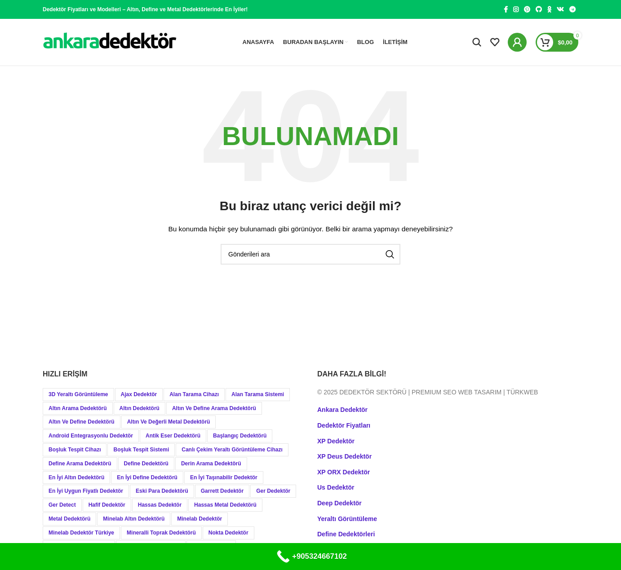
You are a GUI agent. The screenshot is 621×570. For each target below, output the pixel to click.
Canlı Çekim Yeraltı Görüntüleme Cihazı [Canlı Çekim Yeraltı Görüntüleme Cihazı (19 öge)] (232, 449)
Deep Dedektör (339, 503)
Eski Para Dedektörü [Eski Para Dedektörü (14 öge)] (162, 491)
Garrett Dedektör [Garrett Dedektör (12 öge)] (222, 491)
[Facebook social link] (505, 9)
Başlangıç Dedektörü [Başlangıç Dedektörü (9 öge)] (239, 436)
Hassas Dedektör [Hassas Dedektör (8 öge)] (160, 505)
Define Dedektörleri (346, 534)
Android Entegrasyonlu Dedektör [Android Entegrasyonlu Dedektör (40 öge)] (91, 436)
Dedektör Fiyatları (343, 425)
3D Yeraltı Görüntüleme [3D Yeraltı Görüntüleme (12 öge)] (78, 394)
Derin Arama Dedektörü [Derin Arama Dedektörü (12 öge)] (211, 463)
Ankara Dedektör (342, 409)
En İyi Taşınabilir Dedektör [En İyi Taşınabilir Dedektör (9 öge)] (223, 477)
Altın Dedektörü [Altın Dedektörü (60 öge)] (140, 408)
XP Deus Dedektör (344, 456)
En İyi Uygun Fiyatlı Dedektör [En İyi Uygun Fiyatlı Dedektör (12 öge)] (86, 491)
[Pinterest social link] (527, 9)
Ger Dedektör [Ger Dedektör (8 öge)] (273, 491)
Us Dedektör (335, 487)
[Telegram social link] (572, 9)
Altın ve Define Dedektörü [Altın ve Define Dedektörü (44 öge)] (82, 422)
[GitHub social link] (539, 9)
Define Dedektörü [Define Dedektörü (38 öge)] (146, 463)
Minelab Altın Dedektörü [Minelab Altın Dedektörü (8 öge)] (133, 519)
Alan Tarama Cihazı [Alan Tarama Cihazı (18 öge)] (194, 394)
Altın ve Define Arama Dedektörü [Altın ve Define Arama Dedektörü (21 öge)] (214, 408)
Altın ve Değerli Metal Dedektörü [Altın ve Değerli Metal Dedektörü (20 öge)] (168, 422)
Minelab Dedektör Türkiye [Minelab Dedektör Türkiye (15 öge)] (81, 533)
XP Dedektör (336, 441)
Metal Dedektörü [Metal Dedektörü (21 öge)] (69, 519)
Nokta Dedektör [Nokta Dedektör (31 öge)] (228, 533)
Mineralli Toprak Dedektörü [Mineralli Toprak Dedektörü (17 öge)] (161, 533)
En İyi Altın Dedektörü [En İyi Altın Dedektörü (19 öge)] (76, 477)
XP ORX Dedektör (343, 472)
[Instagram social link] (515, 9)
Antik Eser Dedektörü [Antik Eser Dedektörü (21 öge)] (173, 436)
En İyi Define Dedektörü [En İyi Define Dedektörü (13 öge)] (147, 477)
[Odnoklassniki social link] (549, 9)
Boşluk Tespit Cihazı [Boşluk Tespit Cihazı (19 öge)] (75, 449)
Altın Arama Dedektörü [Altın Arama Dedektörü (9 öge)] (78, 408)
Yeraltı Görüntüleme (347, 518)
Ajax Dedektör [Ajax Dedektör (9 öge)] (139, 394)
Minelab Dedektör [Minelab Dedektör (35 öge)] (199, 519)
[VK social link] (560, 9)
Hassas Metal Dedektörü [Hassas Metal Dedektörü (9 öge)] (225, 505)
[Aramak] (477, 42)
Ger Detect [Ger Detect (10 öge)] (62, 505)
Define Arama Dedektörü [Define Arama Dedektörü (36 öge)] (80, 463)
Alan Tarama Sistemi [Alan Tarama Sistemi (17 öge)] (257, 394)
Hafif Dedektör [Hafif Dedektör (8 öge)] (107, 505)
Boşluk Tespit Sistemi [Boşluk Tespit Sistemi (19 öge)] (141, 449)
